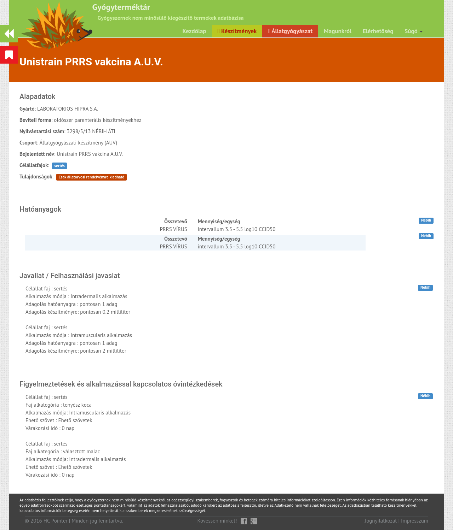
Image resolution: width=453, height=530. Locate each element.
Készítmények (237, 31)
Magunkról (337, 31)
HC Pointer (56, 520)
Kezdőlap (194, 31)
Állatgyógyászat (290, 31)
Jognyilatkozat (381, 520)
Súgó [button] (414, 31)
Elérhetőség (378, 31)
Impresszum (414, 520)
